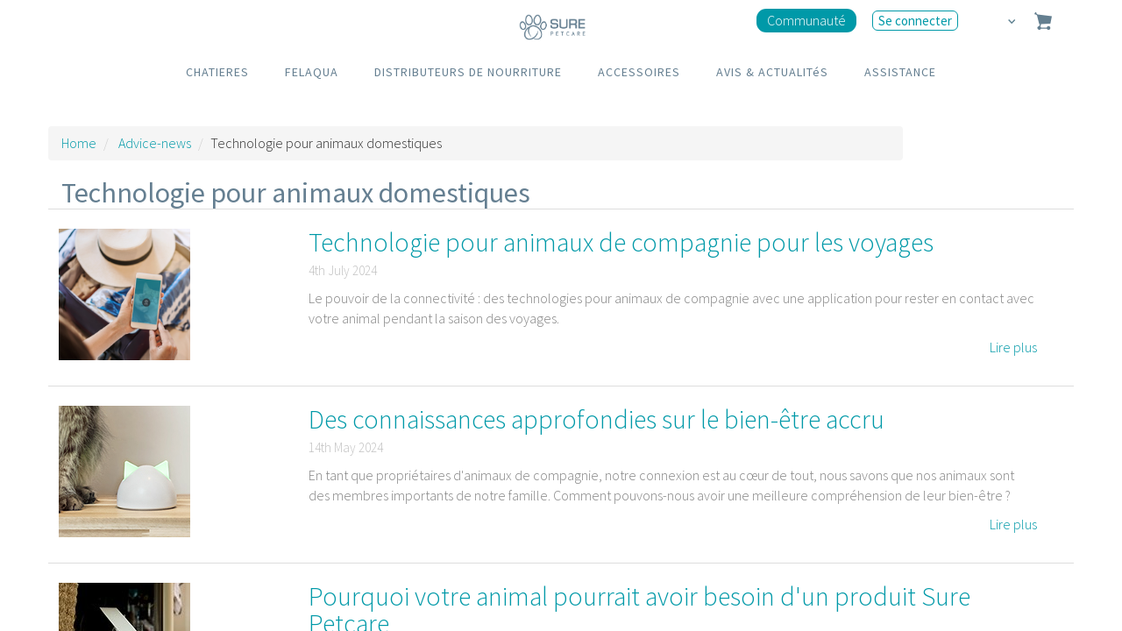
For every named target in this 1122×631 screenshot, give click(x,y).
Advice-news (154, 143)
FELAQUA (311, 72)
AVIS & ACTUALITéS (772, 72)
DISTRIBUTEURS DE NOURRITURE (468, 72)
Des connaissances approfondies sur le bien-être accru (596, 419)
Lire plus (1013, 347)
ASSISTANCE (900, 72)
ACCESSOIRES (639, 72)
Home (78, 143)
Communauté (806, 20)
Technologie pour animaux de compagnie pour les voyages (621, 242)
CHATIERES (217, 72)
